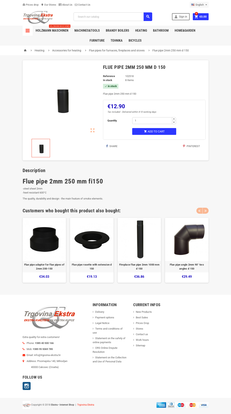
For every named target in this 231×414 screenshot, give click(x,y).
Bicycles (135, 40)
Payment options (104, 317)
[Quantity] (152, 120)
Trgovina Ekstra (85, 404)
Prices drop (31, 4)
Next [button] (206, 211)
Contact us (142, 334)
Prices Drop (142, 323)
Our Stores (48, 4)
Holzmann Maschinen (53, 29)
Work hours (142, 339)
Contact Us (82, 4)
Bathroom (161, 30)
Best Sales (142, 317)
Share (111, 146)
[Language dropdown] (199, 5)
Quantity (112, 120)
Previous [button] (199, 211)
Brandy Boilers (117, 30)
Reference (109, 76)
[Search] (113, 16)
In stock (107, 80)
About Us (65, 4)
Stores (139, 328)
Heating (141, 30)
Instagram (27, 386)
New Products (144, 311)
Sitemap (140, 345)
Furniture (97, 40)
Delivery (99, 311)
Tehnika (117, 40)
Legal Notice (102, 323)
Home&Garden (185, 30)
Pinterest (191, 146)
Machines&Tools (87, 30)
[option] (44, 250)
